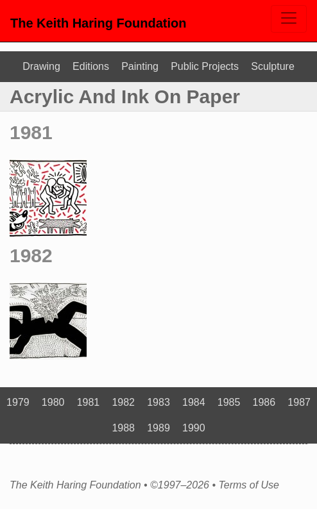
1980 (53, 402)
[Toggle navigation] (289, 19)
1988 (123, 427)
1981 (31, 132)
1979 (18, 402)
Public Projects (205, 66)
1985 (229, 402)
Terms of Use (248, 485)
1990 (193, 427)
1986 (264, 402)
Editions (91, 66)
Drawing (41, 66)
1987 (299, 402)
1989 (158, 427)
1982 (31, 255)
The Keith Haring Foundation (98, 23)
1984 (193, 402)
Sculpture (273, 66)
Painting (139, 66)
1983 (158, 402)
